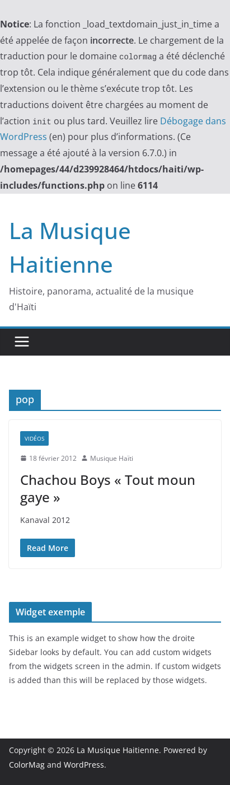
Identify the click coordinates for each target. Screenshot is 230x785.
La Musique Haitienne (118, 750)
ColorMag (27, 764)
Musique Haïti (111, 458)
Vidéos (34, 438)
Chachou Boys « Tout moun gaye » (107, 488)
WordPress (84, 764)
